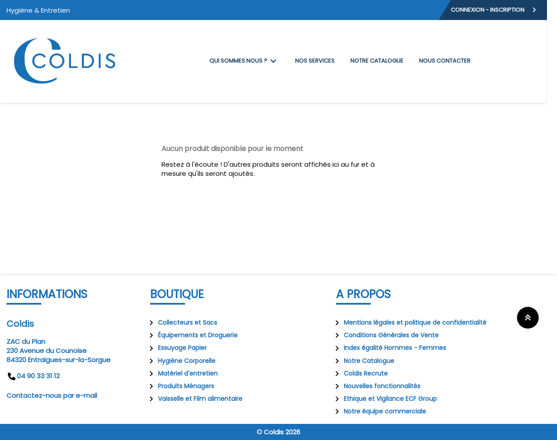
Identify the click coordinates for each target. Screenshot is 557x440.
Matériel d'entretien (182, 373)
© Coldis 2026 (278, 432)
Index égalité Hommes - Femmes (389, 347)
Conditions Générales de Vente (385, 335)
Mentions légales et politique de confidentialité (409, 322)
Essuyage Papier (176, 347)
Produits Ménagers (180, 386)
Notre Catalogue (363, 360)
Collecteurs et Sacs (181, 322)
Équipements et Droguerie (192, 335)
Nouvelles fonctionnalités (376, 386)
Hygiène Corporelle (180, 360)
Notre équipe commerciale (379, 411)
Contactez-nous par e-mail (52, 395)
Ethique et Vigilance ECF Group (384, 398)
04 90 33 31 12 (33, 375)
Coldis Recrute (360, 373)
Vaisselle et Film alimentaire (194, 398)
